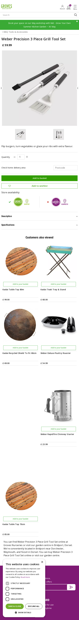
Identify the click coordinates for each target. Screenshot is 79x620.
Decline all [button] (33, 606)
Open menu (76, 7)
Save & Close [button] (14, 606)
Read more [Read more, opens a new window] (25, 577)
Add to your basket (20, 284)
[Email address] (39, 487)
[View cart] (68, 7)
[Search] (31, 15)
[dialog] (24, 588)
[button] (24, 612)
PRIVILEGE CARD (39, 500)
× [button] (42, 562)
